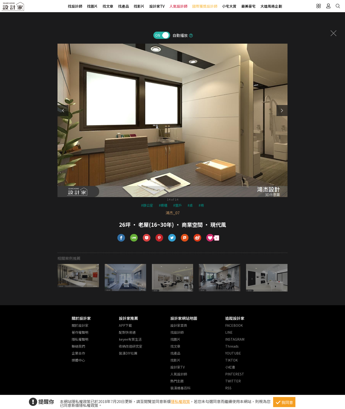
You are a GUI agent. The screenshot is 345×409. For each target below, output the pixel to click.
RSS (228, 388)
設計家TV (157, 6)
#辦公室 (147, 205)
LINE (229, 332)
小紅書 (230, 367)
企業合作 (78, 353)
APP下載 (125, 325)
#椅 (201, 205)
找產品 (123, 6)
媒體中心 (78, 360)
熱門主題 (177, 381)
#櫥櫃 (163, 205)
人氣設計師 (178, 6)
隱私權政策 (180, 401)
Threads (232, 346)
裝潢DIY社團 (128, 353)
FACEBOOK (234, 325)
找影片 (139, 6)
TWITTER (233, 381)
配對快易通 (127, 332)
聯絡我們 (78, 346)
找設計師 (75, 6)
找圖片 (92, 6)
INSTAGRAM (234, 339)
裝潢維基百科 (180, 388)
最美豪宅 (248, 6)
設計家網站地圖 (183, 318)
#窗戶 (177, 205)
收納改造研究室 (130, 346)
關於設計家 (81, 318)
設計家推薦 (128, 318)
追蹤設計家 (234, 318)
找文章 (108, 6)
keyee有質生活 (130, 339)
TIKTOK (231, 360)
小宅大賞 (229, 6)
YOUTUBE (233, 353)
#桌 (190, 205)
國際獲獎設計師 (204, 6)
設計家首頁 (178, 325)
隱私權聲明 (80, 339)
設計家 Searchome (13, 7)
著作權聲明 (80, 332)
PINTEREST (234, 374)
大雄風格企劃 (271, 6)
